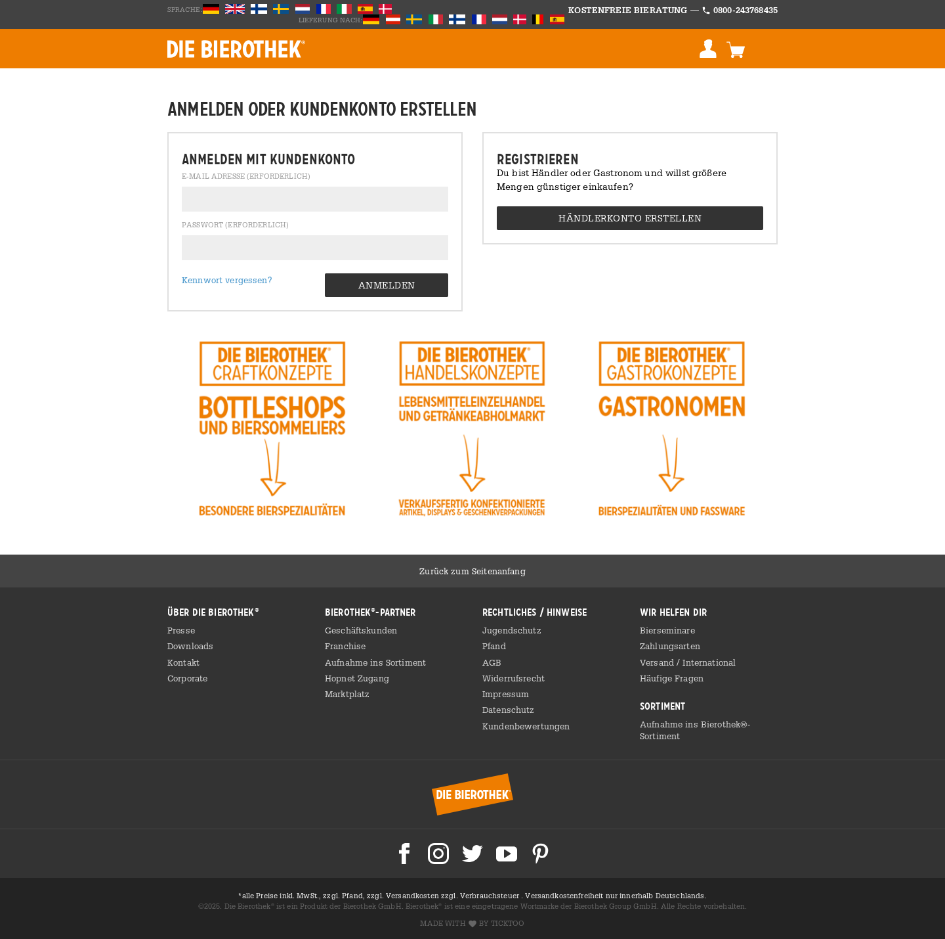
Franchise (345, 646)
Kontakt (183, 662)
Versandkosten (413, 895)
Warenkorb (735, 48)
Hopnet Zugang (357, 678)
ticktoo (508, 923)
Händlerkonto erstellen (630, 217)
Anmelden (708, 48)
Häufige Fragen (672, 678)
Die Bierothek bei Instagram (438, 853)
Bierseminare (667, 630)
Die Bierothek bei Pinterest (541, 853)
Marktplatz (347, 694)
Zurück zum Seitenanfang (472, 571)
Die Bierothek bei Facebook (404, 853)
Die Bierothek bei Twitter (472, 853)
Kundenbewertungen (526, 726)
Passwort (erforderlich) (235, 225)
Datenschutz (508, 709)
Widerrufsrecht (513, 678)
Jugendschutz (511, 630)
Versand (658, 662)
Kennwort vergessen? (227, 280)
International (709, 662)
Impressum (505, 694)
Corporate (187, 678)
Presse (181, 630)
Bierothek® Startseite (472, 794)
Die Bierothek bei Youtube (506, 853)
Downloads (190, 646)
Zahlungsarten (670, 646)
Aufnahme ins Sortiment (375, 662)
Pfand (494, 646)
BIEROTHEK (236, 49)
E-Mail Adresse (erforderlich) (246, 177)
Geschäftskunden (361, 630)
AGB (491, 662)
